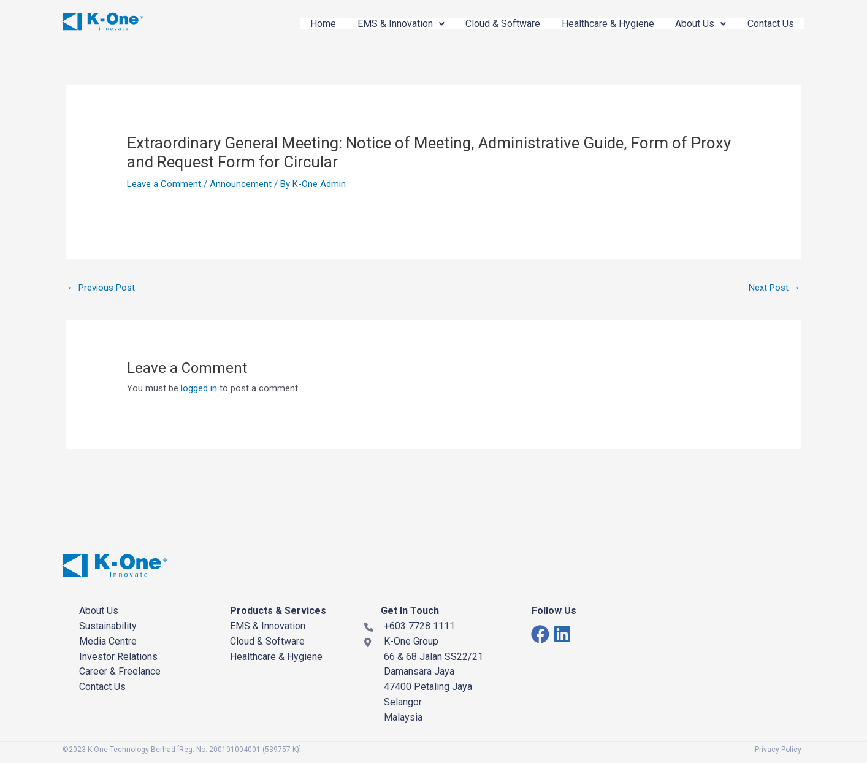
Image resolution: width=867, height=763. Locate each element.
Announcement (241, 184)
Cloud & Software (495, 23)
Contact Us (769, 23)
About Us (697, 23)
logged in (199, 388)
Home (311, 23)
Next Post (774, 287)
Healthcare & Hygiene (602, 23)
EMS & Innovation (391, 23)
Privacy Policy (778, 749)
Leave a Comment (164, 184)
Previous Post (101, 287)
